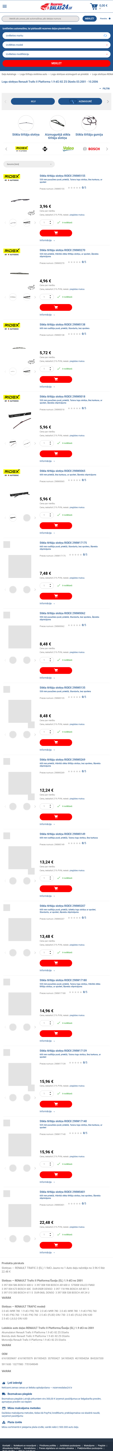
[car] (56, 54)
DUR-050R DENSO (46, 1287)
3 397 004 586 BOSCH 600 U (19, 1283)
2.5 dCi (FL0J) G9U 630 (86, 1313)
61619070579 (28, 1357)
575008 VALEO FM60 (89, 1283)
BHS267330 (9, 1361)
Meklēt (89, 18)
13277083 (35, 1361)
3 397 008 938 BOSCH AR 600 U (56, 1283)
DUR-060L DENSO (48, 1291)
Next (35, 221)
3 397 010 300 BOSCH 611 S (19, 1291)
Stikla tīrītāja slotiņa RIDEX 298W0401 (72, 1193)
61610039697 (10, 1357)
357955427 (59, 1357)
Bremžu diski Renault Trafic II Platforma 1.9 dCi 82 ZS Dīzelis (38, 1335)
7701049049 (50, 1361)
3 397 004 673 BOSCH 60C (18, 1287)
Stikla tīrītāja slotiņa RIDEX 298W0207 (72, 907)
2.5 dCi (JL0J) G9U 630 (15, 1317)
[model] (56, 44)
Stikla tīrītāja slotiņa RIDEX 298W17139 (72, 1052)
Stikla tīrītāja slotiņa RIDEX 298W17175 (72, 544)
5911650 (22, 1361)
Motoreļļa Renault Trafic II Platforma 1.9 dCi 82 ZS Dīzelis (36, 1339)
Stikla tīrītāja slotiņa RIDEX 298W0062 (72, 614)
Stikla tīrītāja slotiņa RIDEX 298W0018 (72, 397)
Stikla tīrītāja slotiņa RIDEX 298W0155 (72, 177)
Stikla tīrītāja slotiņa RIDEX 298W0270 (72, 251)
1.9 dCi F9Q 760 (32, 1309)
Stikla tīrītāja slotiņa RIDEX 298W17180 (72, 981)
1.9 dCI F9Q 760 (94, 1309)
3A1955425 (75, 1357)
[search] (40, 19)
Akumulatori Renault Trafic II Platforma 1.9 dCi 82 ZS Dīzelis (37, 1331)
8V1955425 (44, 1357)
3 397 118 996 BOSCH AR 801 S (77, 1287)
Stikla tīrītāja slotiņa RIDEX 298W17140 (72, 1122)
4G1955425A (91, 1357)
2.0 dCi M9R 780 (11, 1309)
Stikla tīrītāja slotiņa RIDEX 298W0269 (72, 760)
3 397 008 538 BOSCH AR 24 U (78, 1291)
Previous (5, 221)
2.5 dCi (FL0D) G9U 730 (56, 1313)
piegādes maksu (77, 213)
